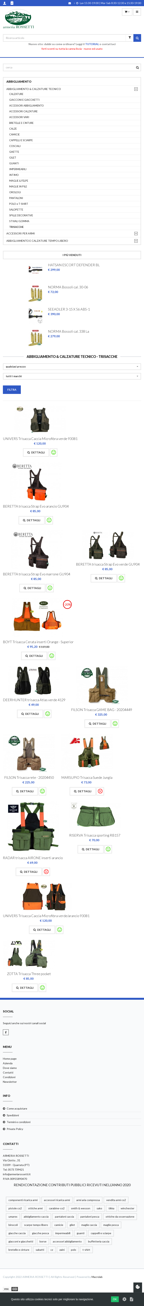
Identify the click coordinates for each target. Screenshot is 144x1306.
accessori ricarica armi (57, 1200)
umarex (12, 1216)
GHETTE (14, 151)
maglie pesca (111, 1224)
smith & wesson (80, 1208)
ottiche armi (35, 1208)
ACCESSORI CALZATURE (23, 111)
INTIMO (14, 175)
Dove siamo (10, 1067)
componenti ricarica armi (23, 1200)
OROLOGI (15, 192)
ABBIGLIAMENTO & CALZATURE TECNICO (33, 88)
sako (99, 1208)
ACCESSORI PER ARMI (20, 233)
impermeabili (62, 1233)
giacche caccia (17, 1233)
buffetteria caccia (98, 1241)
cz (52, 1249)
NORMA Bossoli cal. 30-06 (68, 287)
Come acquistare (17, 1108)
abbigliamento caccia (36, 1216)
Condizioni (9, 1077)
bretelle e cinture (18, 1249)
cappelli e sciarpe (101, 1233)
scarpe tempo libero (36, 1224)
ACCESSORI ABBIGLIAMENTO (26, 105)
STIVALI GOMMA (19, 221)
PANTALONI (16, 198)
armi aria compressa (88, 1200)
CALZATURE (16, 94)
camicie (58, 1224)
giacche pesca (40, 1233)
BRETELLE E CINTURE (21, 123)
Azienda (8, 1063)
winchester (127, 1208)
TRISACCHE (16, 227)
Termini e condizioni (18, 1122)
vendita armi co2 (116, 1200)
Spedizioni (13, 1115)
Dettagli (36, 452)
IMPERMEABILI (17, 169)
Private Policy (15, 1129)
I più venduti (72, 255)
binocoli (13, 1224)
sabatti (40, 1249)
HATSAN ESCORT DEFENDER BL (74, 265)
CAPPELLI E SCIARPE (21, 140)
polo (73, 1249)
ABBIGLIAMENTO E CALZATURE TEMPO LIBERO (37, 240)
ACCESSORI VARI (19, 117)
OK (115, 1299)
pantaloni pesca (89, 1216)
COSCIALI (15, 146)
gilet (72, 1224)
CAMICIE (14, 134)
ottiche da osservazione (120, 1216)
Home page (10, 1058)
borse (43, 1241)
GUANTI (14, 163)
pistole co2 (15, 1208)
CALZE (13, 128)
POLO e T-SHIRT (18, 203)
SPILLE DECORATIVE (21, 215)
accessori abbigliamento (67, 1241)
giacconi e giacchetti (20, 1241)
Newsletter (10, 1081)
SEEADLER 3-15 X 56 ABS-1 (69, 309)
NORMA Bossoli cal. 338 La (68, 331)
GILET (12, 157)
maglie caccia (89, 1224)
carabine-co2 (57, 1208)
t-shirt (86, 1249)
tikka (111, 1208)
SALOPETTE (16, 209)
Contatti (8, 1072)
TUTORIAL (92, 44)
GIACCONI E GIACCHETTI (24, 99)
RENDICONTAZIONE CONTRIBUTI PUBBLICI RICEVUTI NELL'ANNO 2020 (72, 1185)
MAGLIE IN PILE (18, 186)
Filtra (11, 389)
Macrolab (97, 1276)
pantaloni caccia (64, 1216)
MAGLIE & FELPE (18, 180)
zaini (62, 1249)
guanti (80, 1233)
